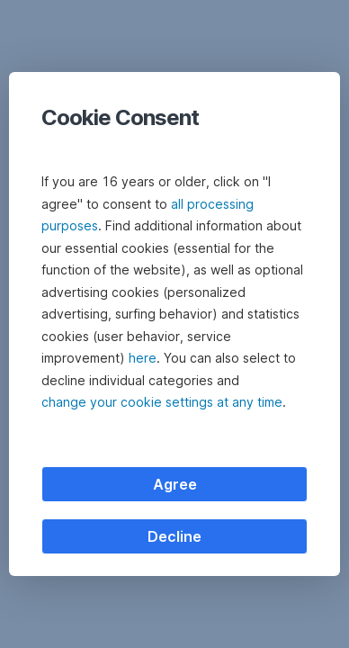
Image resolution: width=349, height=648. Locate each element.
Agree (175, 484)
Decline (174, 536)
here (143, 357)
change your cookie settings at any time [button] (161, 402)
